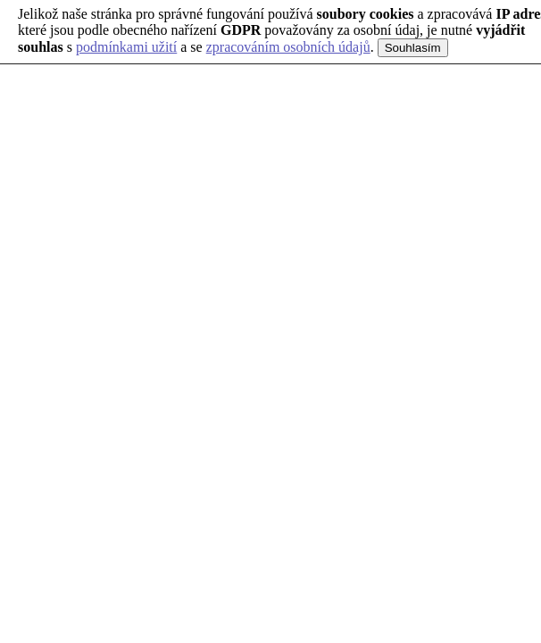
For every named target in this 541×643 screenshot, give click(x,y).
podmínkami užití (126, 46)
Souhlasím (413, 47)
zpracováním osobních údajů (288, 46)
